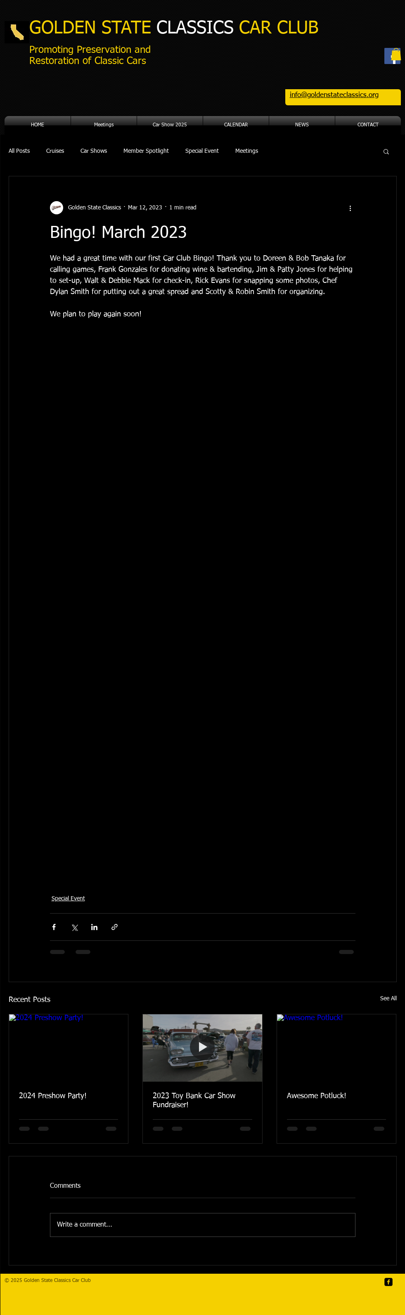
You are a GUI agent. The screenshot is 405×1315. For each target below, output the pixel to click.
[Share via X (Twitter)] (74, 927)
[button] (396, 54)
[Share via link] (114, 927)
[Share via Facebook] (54, 927)
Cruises (55, 151)
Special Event (202, 151)
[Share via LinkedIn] (94, 927)
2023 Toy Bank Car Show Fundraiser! (194, 1100)
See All (388, 999)
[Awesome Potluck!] (336, 1047)
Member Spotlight (146, 151)
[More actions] (350, 208)
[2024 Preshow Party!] (68, 1047)
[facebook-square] (388, 1282)
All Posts (19, 151)
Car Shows (94, 151)
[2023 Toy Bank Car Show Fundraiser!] (202, 1047)
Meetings (246, 151)
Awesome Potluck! (316, 1096)
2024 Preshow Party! (53, 1096)
